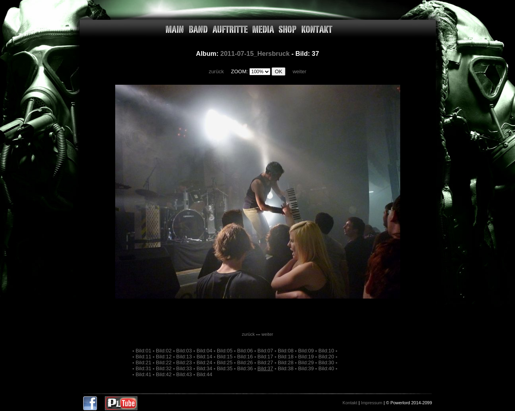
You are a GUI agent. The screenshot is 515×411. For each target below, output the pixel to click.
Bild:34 (204, 368)
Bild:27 (265, 362)
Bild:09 (306, 351)
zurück (216, 71)
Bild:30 (326, 362)
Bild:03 (184, 351)
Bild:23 (184, 362)
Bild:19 (306, 357)
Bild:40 (326, 368)
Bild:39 (306, 368)
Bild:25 (225, 362)
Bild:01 (143, 351)
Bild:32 (164, 368)
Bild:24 (204, 362)
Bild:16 (245, 357)
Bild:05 (225, 351)
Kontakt (349, 402)
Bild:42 (164, 374)
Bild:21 (143, 362)
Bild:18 (286, 357)
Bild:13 (184, 357)
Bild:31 (143, 368)
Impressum (371, 402)
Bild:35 (225, 368)
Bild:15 (225, 357)
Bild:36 (245, 368)
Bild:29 (306, 362)
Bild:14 (204, 357)
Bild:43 (184, 374)
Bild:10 (326, 351)
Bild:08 (286, 351)
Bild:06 (245, 351)
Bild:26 (245, 362)
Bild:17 (265, 357)
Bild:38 (286, 368)
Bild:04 (204, 351)
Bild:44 (204, 374)
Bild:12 (164, 357)
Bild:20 (326, 357)
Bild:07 (265, 351)
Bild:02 (164, 351)
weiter (299, 71)
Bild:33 (184, 368)
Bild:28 (286, 362)
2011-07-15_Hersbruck (254, 53)
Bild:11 (143, 357)
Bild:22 (164, 362)
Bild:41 (143, 374)
